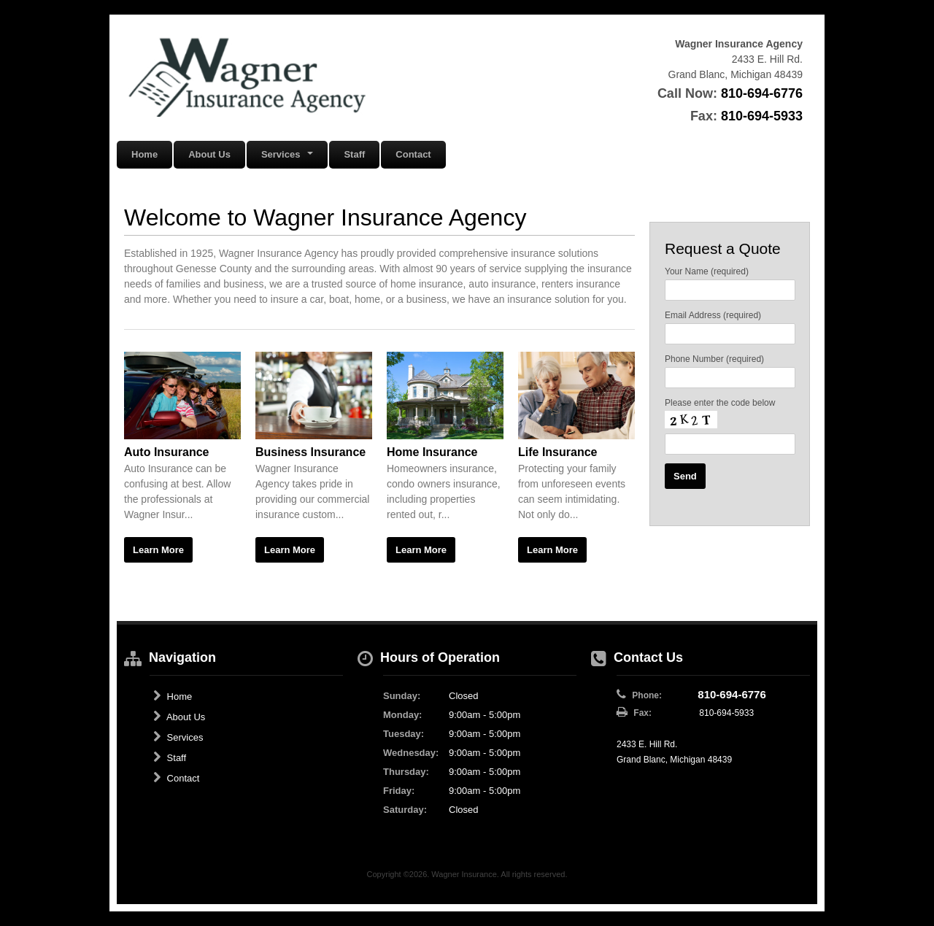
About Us (209, 154)
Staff (354, 154)
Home (144, 154)
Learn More (158, 549)
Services (178, 737)
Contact (413, 154)
